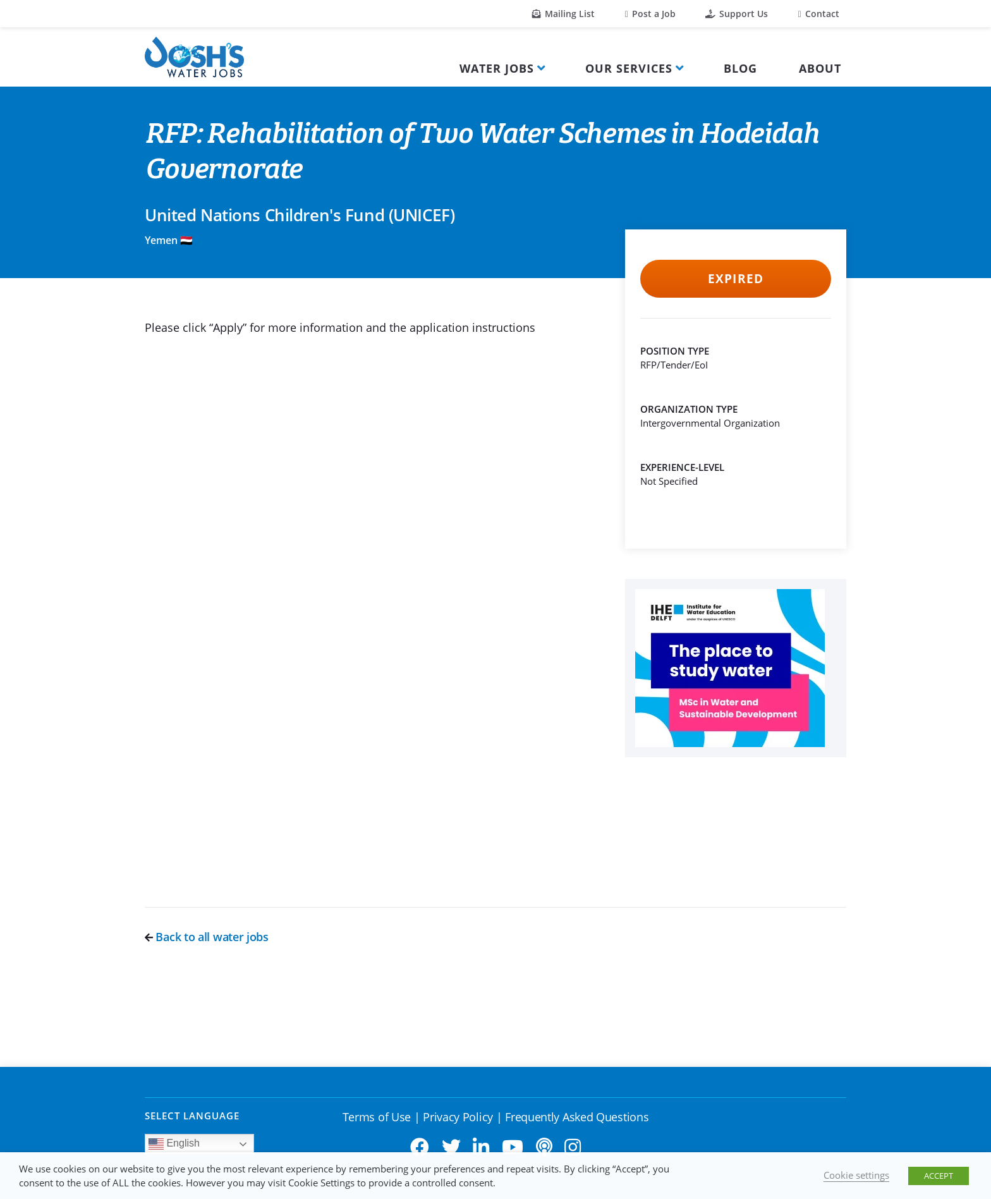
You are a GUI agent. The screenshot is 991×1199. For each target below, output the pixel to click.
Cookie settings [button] (856, 1175)
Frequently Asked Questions (576, 1116)
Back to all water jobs (207, 936)
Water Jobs (496, 68)
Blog (740, 68)
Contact (818, 14)
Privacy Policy (458, 1116)
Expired (735, 279)
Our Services (628, 68)
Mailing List (563, 14)
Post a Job (650, 14)
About (820, 68)
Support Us (736, 14)
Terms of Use (377, 1116)
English (174, 1144)
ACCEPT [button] (938, 1175)
